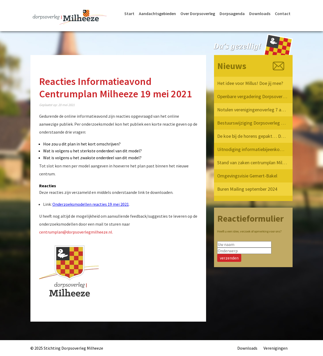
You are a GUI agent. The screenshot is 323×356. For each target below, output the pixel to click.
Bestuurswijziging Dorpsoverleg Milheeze (252, 123)
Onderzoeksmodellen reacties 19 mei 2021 (90, 204)
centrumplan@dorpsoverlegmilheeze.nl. (76, 232)
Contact (282, 13)
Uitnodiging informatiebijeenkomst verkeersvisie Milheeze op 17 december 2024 (252, 149)
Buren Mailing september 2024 (247, 189)
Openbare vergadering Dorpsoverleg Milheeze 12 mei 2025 (252, 96)
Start (129, 13)
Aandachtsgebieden (157, 13)
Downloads (259, 13)
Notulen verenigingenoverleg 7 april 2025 (252, 110)
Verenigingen (275, 348)
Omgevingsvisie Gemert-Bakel (247, 176)
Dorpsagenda (232, 13)
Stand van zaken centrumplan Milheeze (252, 162)
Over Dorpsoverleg (197, 13)
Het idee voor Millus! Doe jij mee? (250, 83)
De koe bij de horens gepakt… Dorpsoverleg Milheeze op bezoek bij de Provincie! (252, 136)
